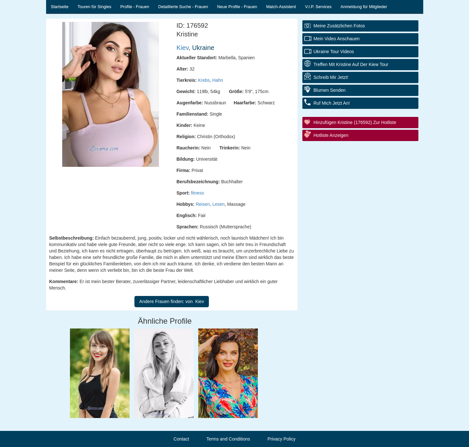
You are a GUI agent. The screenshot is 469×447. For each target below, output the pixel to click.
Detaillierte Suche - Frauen (183, 6)
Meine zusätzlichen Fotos (339, 25)
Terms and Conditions (228, 439)
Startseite (60, 6)
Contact (181, 439)
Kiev (183, 47)
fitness (197, 192)
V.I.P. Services (318, 6)
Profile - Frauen (134, 6)
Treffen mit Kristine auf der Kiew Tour (351, 64)
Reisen (203, 204)
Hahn (217, 80)
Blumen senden (330, 90)
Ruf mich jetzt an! (332, 103)
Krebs (204, 80)
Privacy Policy (282, 439)
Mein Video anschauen (337, 38)
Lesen (218, 204)
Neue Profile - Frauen (237, 6)
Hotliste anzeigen (331, 135)
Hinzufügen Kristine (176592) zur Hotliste (355, 122)
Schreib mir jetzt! (331, 77)
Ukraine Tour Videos (334, 51)
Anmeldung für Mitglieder (364, 6)
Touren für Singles (94, 6)
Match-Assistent (281, 6)
